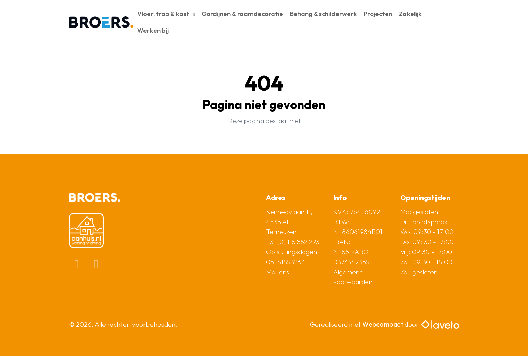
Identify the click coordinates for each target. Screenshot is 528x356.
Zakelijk (410, 14)
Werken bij (153, 30)
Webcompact (382, 324)
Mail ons (277, 272)
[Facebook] (77, 266)
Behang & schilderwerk (323, 14)
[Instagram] (96, 266)
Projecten (378, 14)
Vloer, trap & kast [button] (164, 14)
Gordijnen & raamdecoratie (242, 14)
